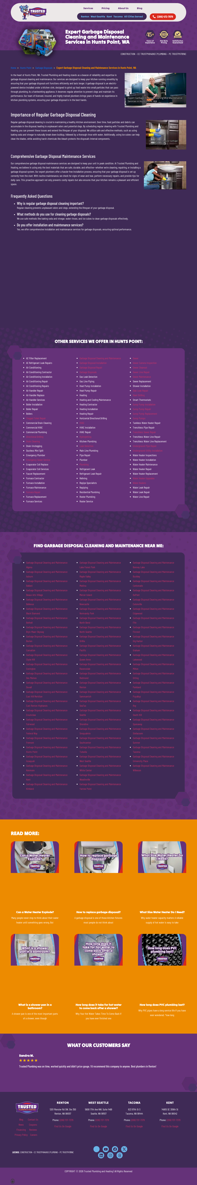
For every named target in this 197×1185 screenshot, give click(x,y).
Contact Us (33, 1119)
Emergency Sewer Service (38, 459)
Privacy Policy (21, 1134)
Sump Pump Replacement (145, 413)
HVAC (82, 422)
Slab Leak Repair (140, 390)
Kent (109, 16)
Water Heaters (139, 482)
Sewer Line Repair (141, 372)
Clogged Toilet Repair (36, 418)
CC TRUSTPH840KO (146, 54)
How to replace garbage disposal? (98, 912)
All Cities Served (133, 16)
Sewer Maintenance (142, 376)
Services (88, 8)
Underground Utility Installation (148, 450)
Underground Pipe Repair (145, 446)
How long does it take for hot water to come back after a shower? (98, 1006)
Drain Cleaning (33, 441)
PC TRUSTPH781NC (177, 54)
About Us (123, 8)
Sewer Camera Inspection (145, 362)
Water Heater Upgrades (144, 478)
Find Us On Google (62, 1126)
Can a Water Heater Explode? (35, 912)
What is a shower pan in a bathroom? (35, 1006)
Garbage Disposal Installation (93, 362)
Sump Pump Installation (144, 404)
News (21, 1124)
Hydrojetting (85, 436)
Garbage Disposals (88, 372)
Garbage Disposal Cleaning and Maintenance (100, 358)
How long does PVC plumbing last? (162, 1005)
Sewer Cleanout (140, 367)
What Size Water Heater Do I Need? (162, 912)
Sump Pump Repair (142, 409)
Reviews (33, 1129)
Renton (85, 16)
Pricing (106, 8)
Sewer (135, 358)
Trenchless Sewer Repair (144, 432)
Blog (139, 8)
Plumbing (84, 464)
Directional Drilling (34, 436)
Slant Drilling (139, 395)
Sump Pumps (139, 418)
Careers (33, 1134)
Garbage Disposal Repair (91, 367)
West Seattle (98, 16)
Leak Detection (86, 446)
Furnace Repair (33, 492)
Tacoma (118, 16)
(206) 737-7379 (66, 1120)
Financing (21, 1129)
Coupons (33, 1124)
